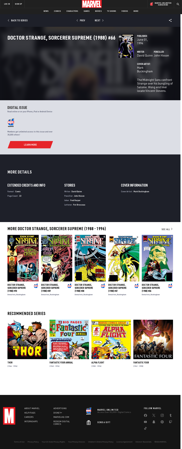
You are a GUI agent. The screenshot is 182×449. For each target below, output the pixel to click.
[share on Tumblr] (170, 415)
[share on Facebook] (145, 416)
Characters (72, 11)
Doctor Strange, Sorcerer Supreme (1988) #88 (84, 304)
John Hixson (122, 65)
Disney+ (58, 413)
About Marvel (32, 408)
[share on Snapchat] (153, 422)
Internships (31, 421)
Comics (57, 11)
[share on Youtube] (145, 422)
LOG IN (7, 4)
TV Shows (111, 11)
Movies (98, 11)
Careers (29, 417)
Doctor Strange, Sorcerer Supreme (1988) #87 (117, 304)
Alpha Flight (97, 378)
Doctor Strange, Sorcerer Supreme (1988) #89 (50, 304)
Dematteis (11, 311)
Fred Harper (75, 216)
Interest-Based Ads (144, 442)
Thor (9, 378)
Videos (124, 11)
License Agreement (124, 442)
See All (167, 245)
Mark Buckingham (70, 77)
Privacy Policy (33, 442)
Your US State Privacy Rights (53, 442)
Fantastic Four (141, 378)
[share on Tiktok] (145, 428)
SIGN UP (18, 4)
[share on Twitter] (153, 415)
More (136, 11)
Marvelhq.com (61, 417)
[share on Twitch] (170, 422)
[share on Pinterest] (162, 422)
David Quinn (67, 65)
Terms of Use (19, 442)
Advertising (60, 408)
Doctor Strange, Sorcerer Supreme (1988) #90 (16, 304)
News (46, 11)
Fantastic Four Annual (61, 378)
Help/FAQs (30, 413)
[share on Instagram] (162, 415)
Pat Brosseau (79, 221)
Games (87, 11)
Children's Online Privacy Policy (100, 442)
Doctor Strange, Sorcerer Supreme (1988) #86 (151, 304)
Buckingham (20, 311)
